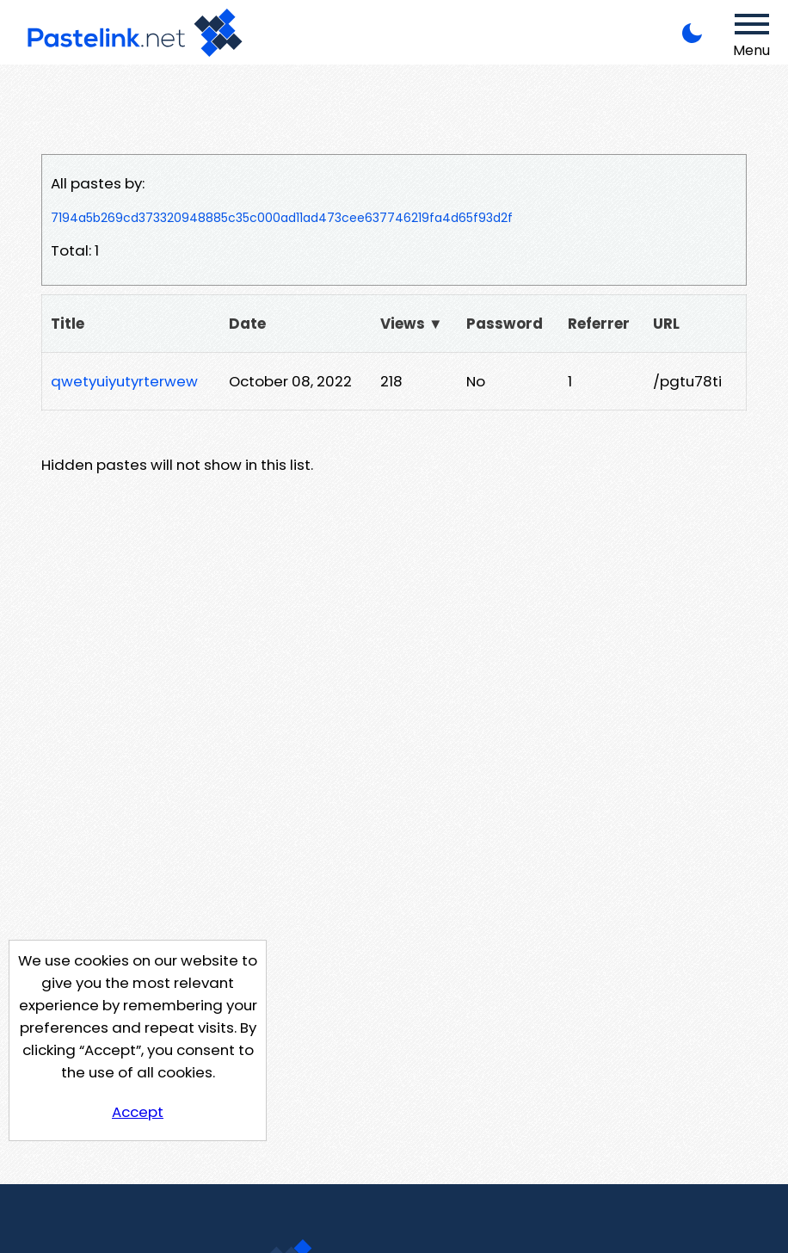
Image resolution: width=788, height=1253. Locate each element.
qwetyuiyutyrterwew (124, 381)
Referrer (599, 323)
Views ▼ (411, 323)
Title (67, 323)
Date (247, 323)
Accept (137, 1112)
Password (504, 323)
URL (666, 323)
